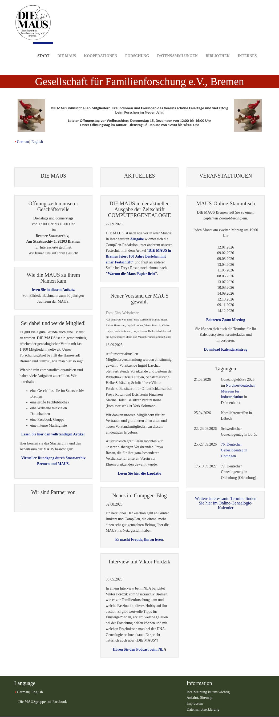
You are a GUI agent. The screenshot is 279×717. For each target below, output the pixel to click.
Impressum (195, 704)
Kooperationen (100, 47)
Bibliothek (218, 47)
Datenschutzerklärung (203, 709)
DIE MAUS (66, 47)
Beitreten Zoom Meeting (225, 320)
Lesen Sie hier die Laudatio (139, 473)
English (37, 142)
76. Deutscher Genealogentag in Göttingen (234, 450)
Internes (247, 47)
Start (43, 50)
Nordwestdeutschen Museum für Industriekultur (238, 391)
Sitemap (206, 698)
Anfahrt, (193, 698)
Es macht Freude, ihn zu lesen (139, 540)
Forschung (137, 47)
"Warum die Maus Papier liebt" (131, 274)
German (23, 142)
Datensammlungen (177, 47)
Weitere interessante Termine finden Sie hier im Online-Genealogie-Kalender (226, 503)
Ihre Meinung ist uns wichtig (208, 692)
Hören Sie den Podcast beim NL (138, 649)
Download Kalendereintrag (225, 349)
